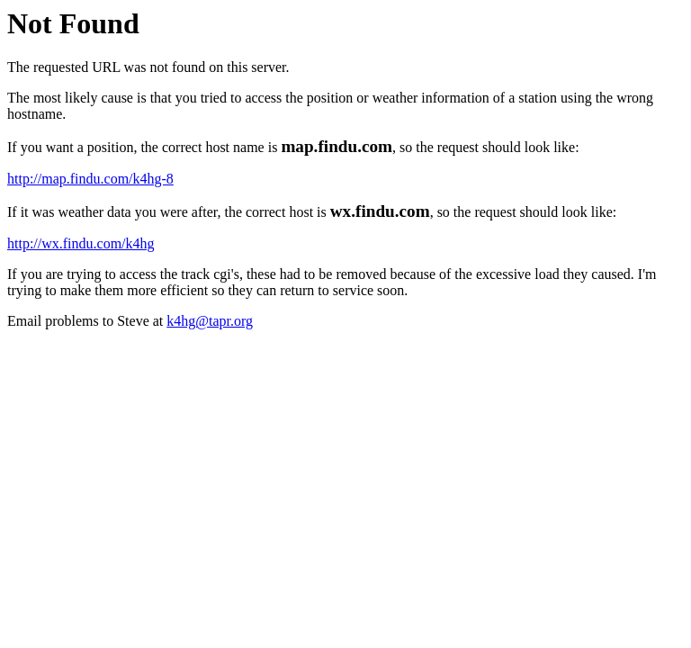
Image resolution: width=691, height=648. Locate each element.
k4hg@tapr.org (209, 320)
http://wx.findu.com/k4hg (81, 243)
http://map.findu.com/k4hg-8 (90, 178)
